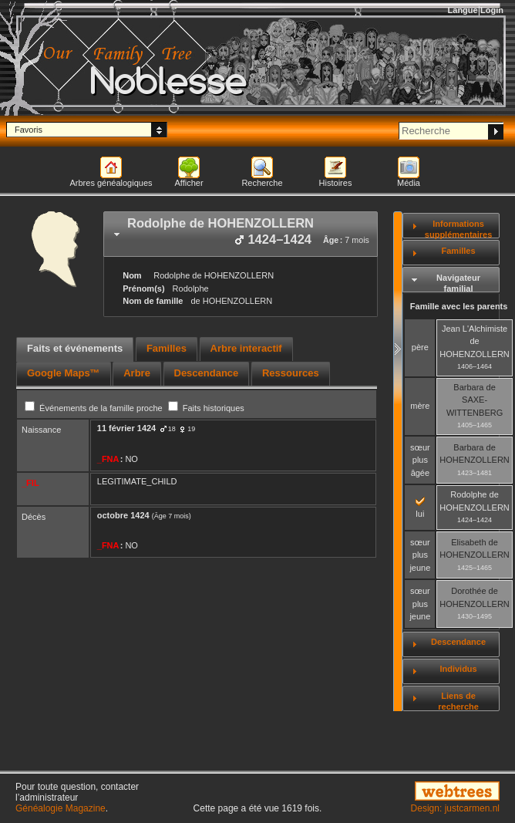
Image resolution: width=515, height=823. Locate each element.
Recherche (261, 182)
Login (491, 10)
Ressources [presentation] (290, 373)
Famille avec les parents (459, 306)
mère (419, 405)
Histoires (335, 182)
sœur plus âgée (420, 460)
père (420, 347)
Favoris (28, 129)
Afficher (188, 182)
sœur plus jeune (419, 555)
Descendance (458, 641)
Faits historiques (206, 408)
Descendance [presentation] (206, 373)
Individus (457, 668)
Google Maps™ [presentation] (63, 373)
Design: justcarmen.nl (455, 808)
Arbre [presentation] (136, 373)
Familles (459, 250)
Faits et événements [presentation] (75, 348)
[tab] (240, 234)
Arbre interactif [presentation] (246, 348)
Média (408, 182)
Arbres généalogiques (110, 182)
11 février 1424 (126, 428)
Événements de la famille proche (95, 408)
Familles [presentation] (166, 348)
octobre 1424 (123, 515)
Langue (463, 10)
